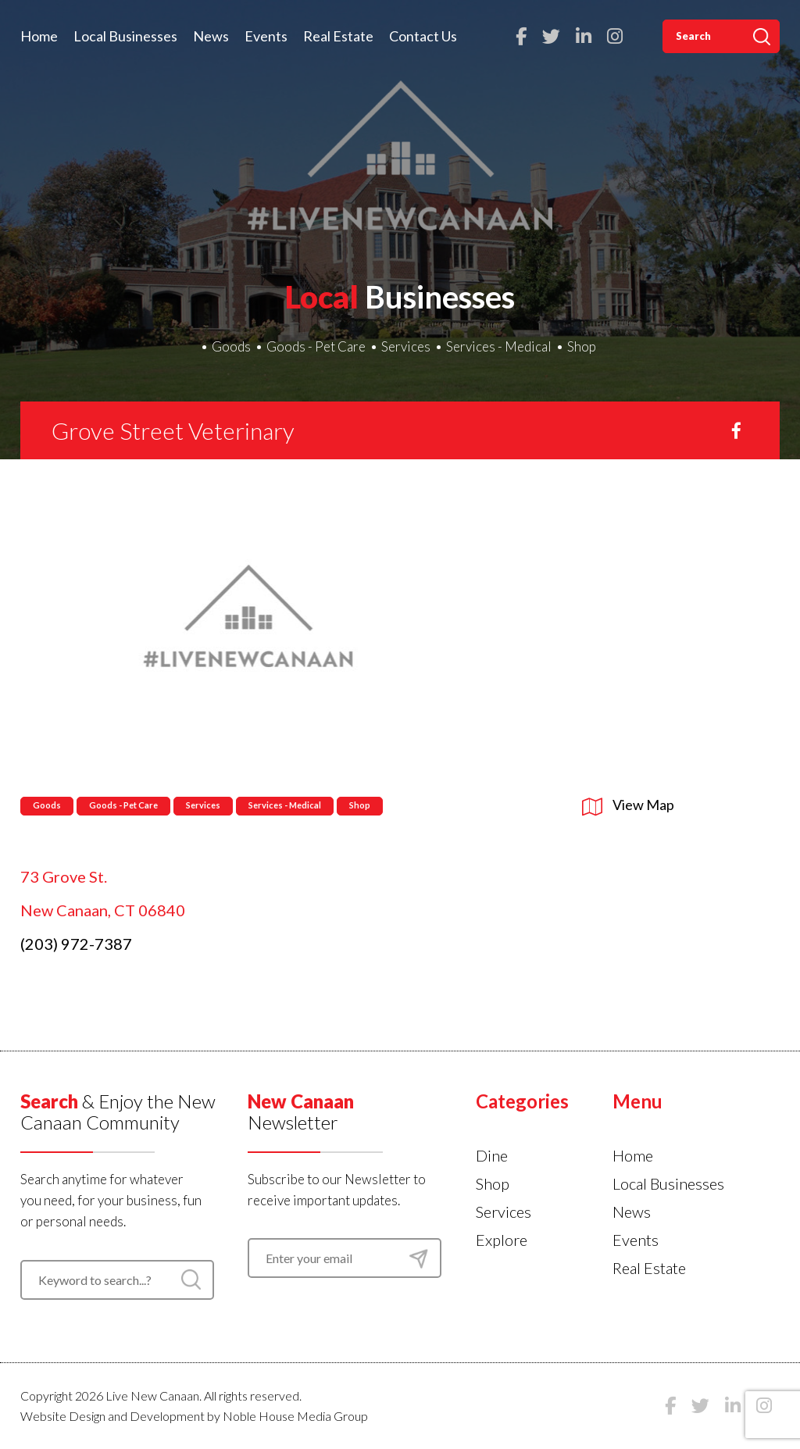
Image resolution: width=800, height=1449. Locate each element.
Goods (231, 346)
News (211, 36)
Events (266, 36)
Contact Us (423, 36)
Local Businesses (125, 36)
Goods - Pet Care (316, 346)
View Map (628, 804)
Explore (501, 1239)
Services (405, 346)
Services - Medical (499, 346)
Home (39, 36)
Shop (581, 346)
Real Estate (338, 36)
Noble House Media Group (295, 1415)
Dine (492, 1155)
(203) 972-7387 (76, 943)
